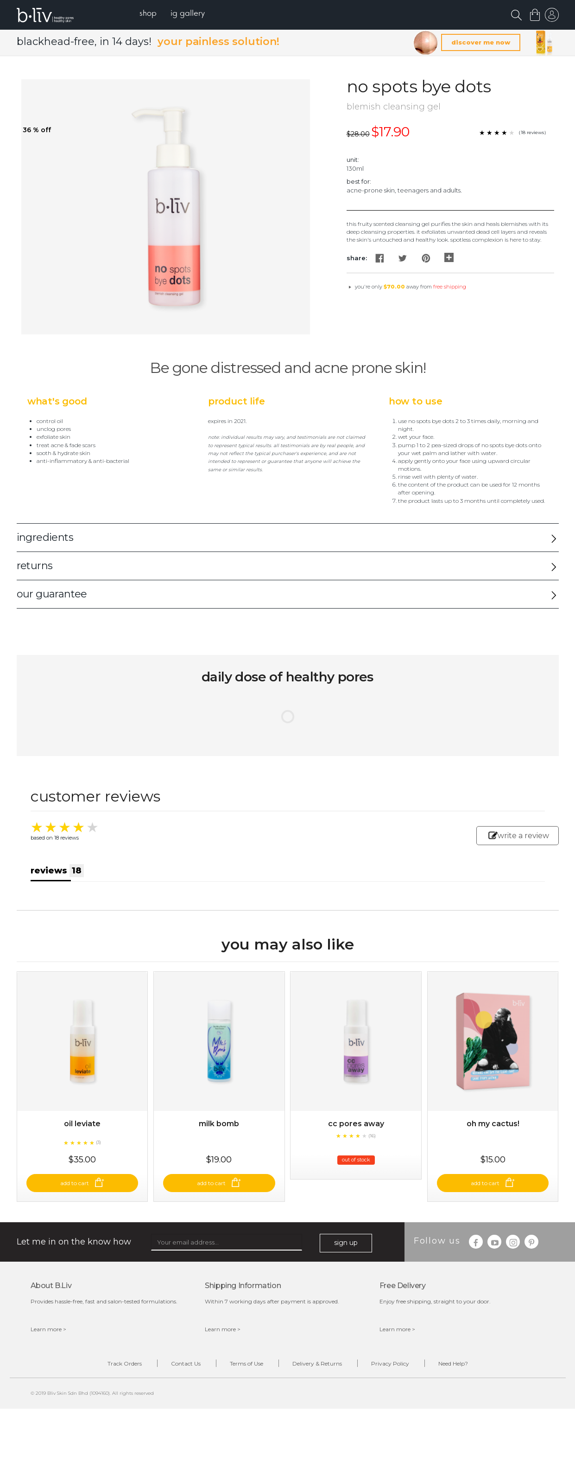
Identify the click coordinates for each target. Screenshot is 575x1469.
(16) (372, 1136)
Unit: (353, 159)
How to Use (415, 401)
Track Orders (124, 1363)
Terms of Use (246, 1363)
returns (35, 565)
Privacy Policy (390, 1363)
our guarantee (52, 594)
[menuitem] (148, 14)
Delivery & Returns (317, 1363)
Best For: (359, 181)
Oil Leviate (82, 1123)
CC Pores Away (356, 1123)
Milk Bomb (219, 1123)
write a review (518, 835)
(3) (98, 1142)
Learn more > (48, 1329)
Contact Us (186, 1363)
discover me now (480, 42)
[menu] (172, 14)
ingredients (45, 537)
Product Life (236, 401)
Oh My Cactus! (493, 1123)
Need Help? (453, 1363)
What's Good (57, 401)
